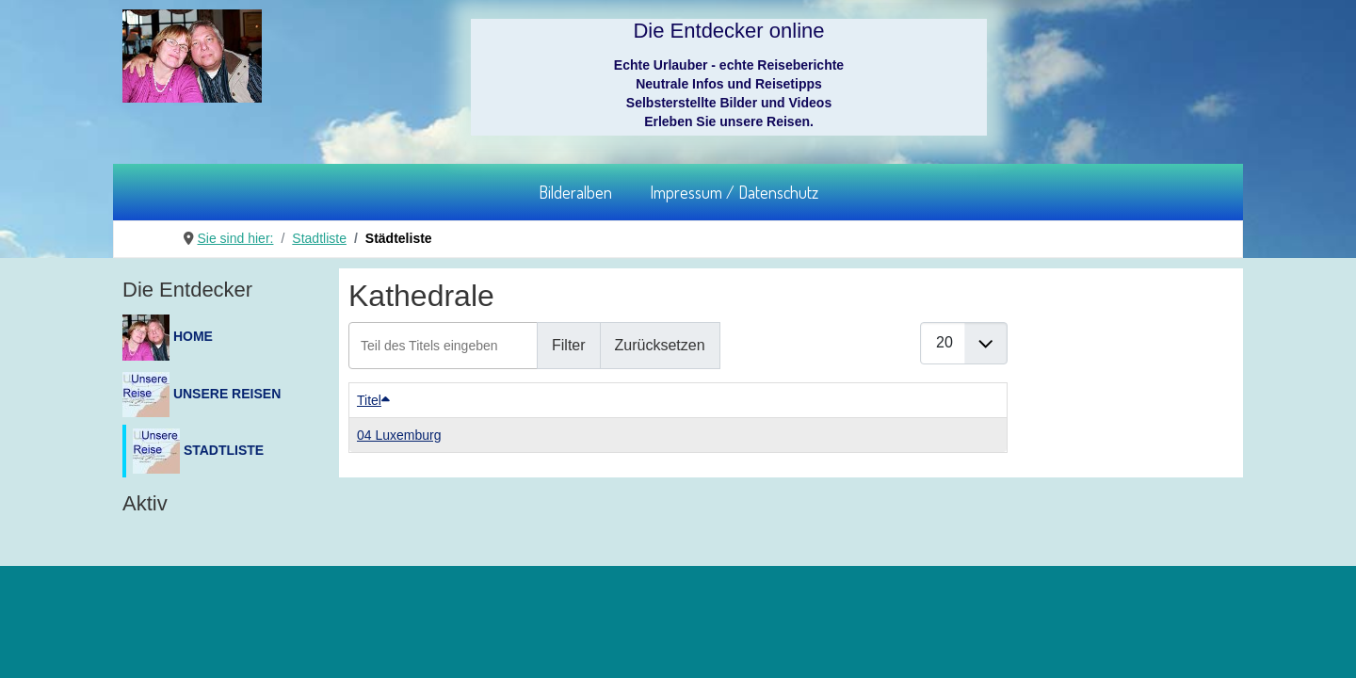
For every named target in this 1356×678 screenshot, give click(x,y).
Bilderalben (575, 192)
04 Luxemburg (399, 435)
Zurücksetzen (660, 345)
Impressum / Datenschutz (734, 192)
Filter (569, 345)
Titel (373, 400)
